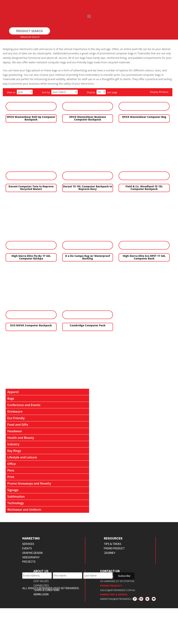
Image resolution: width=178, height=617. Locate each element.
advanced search (30, 36)
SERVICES (28, 544)
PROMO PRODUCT (114, 548)
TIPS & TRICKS (112, 544)
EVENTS (27, 548)
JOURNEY (109, 553)
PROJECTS (28, 561)
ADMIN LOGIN (41, 594)
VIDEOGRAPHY (31, 557)
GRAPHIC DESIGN (32, 553)
